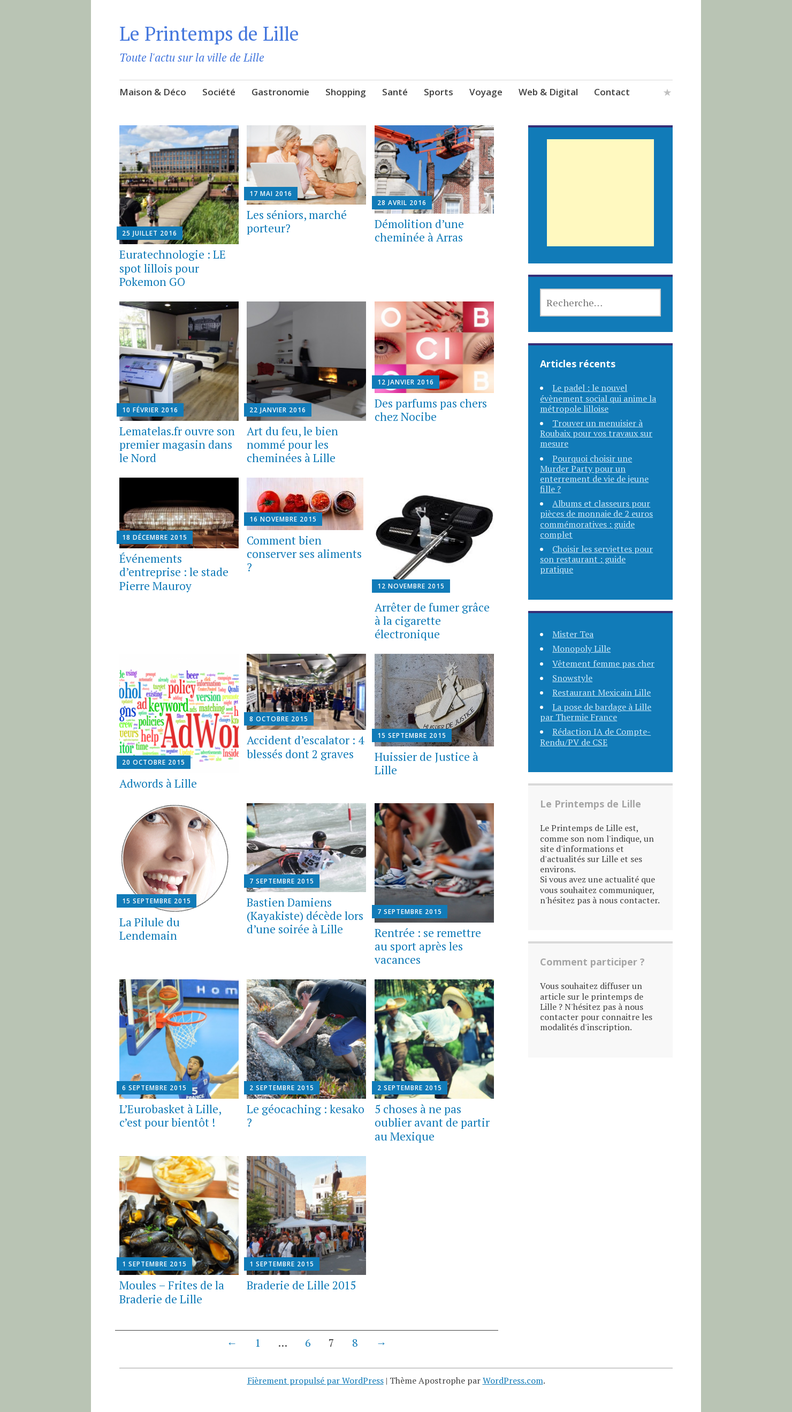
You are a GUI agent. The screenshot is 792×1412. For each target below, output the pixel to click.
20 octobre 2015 (153, 762)
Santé (395, 92)
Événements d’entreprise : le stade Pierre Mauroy (174, 572)
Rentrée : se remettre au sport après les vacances (428, 946)
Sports (438, 92)
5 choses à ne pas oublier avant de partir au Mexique (432, 1122)
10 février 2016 (150, 409)
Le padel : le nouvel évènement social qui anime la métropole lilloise (598, 398)
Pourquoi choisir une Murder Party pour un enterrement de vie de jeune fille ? (594, 473)
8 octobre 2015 (278, 718)
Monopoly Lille (581, 648)
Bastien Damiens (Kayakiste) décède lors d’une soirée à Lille (305, 916)
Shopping (345, 92)
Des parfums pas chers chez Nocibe (431, 410)
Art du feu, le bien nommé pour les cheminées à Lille (292, 444)
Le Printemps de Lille (209, 33)
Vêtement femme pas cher (603, 663)
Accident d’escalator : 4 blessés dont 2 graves (305, 747)
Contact (612, 92)
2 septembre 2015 (281, 1087)
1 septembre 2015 (154, 1263)
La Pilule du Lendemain (149, 929)
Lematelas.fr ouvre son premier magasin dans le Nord (177, 444)
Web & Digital (548, 92)
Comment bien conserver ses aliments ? (304, 554)
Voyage (485, 92)
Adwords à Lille (158, 783)
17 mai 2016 (270, 193)
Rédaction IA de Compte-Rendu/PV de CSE (595, 736)
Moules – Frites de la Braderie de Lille (171, 1292)
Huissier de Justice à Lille (426, 763)
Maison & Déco (152, 92)
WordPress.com (513, 1380)
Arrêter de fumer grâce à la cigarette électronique (432, 620)
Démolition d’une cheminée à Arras (419, 230)
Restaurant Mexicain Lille (601, 692)
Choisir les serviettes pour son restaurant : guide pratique (596, 559)
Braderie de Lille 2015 (301, 1285)
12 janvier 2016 (405, 382)
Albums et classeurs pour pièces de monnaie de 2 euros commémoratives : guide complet (596, 518)
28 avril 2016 (402, 202)
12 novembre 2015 (411, 586)
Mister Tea (572, 634)
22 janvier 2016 (277, 409)
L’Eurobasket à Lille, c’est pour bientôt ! (170, 1115)
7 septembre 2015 (281, 881)
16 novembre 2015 (283, 519)
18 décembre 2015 (154, 537)
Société (218, 92)
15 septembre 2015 (411, 735)
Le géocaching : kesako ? (305, 1115)
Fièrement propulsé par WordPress (315, 1380)
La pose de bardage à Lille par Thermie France (595, 712)
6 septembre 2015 (154, 1087)
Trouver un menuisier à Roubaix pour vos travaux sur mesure (596, 433)
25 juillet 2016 (149, 233)
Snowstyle (572, 678)
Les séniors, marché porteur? (297, 221)
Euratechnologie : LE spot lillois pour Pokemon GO (172, 268)
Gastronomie (280, 92)
